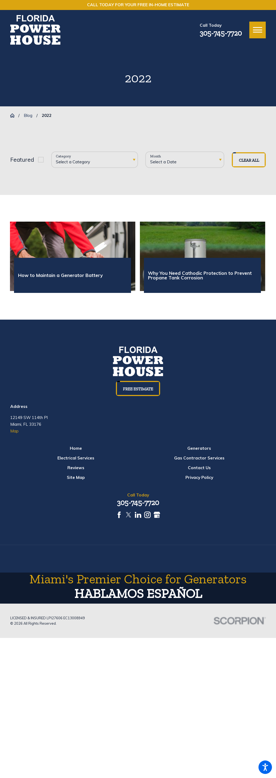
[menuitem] (76, 448)
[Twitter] (128, 515)
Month (155, 156)
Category (63, 156)
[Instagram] (147, 515)
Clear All (249, 160)
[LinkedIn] (138, 515)
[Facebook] (119, 515)
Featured (22, 159)
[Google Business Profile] (157, 515)
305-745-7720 (221, 33)
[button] (265, 767)
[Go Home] (14, 115)
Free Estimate (138, 388)
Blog (28, 115)
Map (14, 431)
